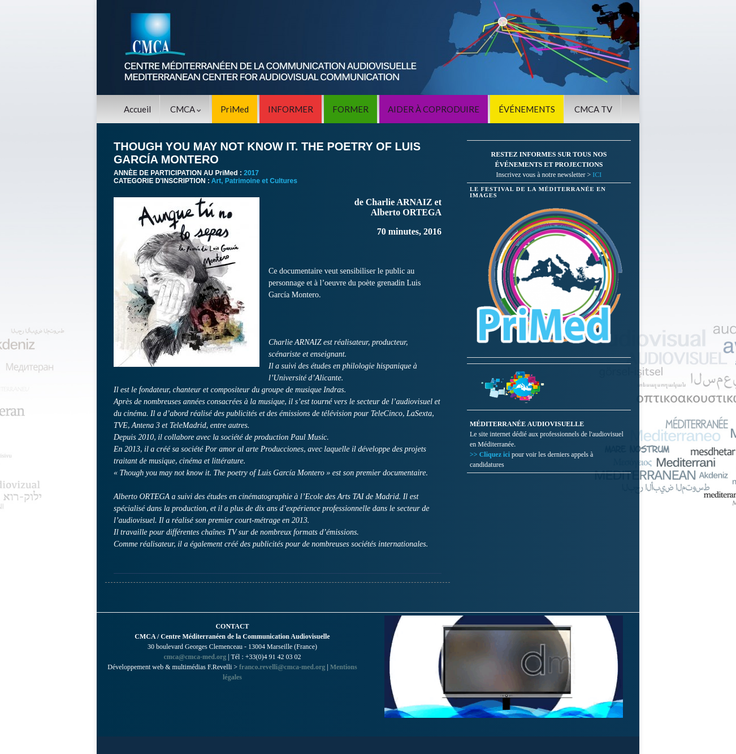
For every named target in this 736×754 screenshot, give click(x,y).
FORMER (350, 109)
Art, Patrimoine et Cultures (254, 181)
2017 (251, 173)
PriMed (234, 109)
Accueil (137, 109)
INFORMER (290, 109)
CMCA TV (593, 109)
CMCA (185, 109)
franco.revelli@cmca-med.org (282, 667)
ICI (596, 175)
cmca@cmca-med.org (194, 657)
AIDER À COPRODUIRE (433, 109)
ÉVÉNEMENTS (527, 109)
